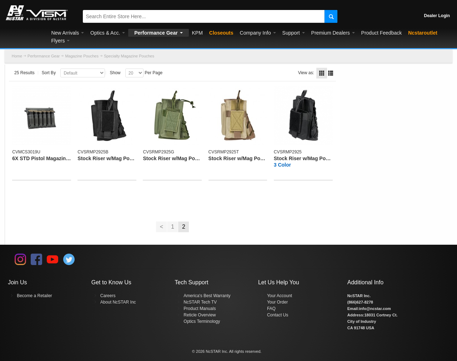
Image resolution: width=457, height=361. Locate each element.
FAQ (271, 308)
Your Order (277, 302)
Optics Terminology (202, 321)
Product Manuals (200, 308)
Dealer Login (437, 16)
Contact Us (277, 314)
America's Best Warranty (207, 295)
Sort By (49, 72)
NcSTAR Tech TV (200, 302)
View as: (306, 72)
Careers (108, 295)
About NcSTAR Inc (118, 302)
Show (115, 72)
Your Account (279, 295)
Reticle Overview (200, 314)
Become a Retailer (34, 295)
